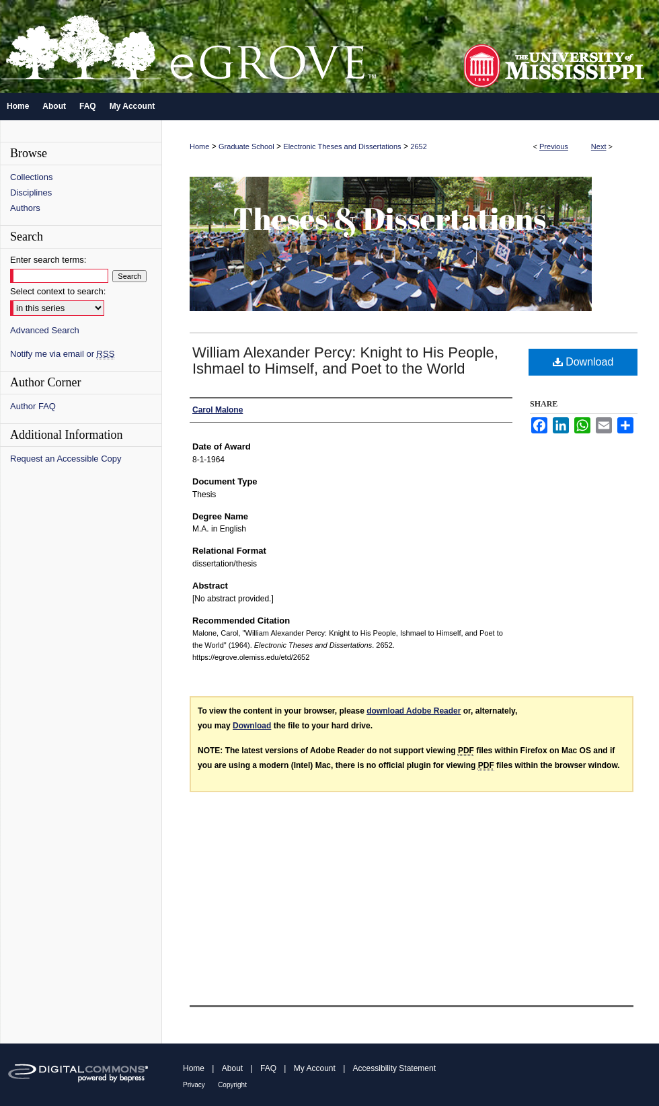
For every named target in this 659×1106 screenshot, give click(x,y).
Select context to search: (58, 291)
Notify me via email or (62, 354)
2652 (418, 146)
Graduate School (246, 146)
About (232, 1068)
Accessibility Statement (394, 1068)
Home (199, 146)
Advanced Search (44, 330)
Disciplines (31, 192)
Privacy (194, 1085)
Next (599, 146)
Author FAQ (33, 406)
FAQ (268, 1068)
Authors (25, 208)
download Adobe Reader (413, 711)
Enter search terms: (48, 260)
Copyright (232, 1085)
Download (583, 362)
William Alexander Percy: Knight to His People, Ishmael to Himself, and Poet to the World (345, 360)
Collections (31, 177)
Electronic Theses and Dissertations (342, 146)
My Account (315, 1068)
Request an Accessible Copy (65, 459)
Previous (553, 146)
